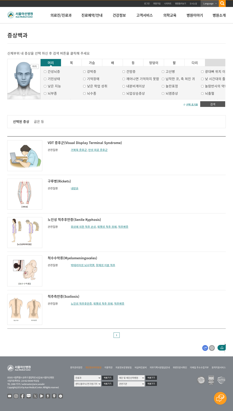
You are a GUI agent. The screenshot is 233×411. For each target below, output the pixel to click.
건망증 (131, 71)
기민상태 (54, 78)
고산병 (170, 71)
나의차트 (167, 3)
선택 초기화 (192, 104)
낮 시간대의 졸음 (216, 78)
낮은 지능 (54, 86)
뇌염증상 (172, 93)
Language (208, 3)
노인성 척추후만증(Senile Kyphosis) (74, 219)
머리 (51, 62)
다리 (195, 62)
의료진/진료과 (61, 15)
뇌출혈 (209, 93)
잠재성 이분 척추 (105, 265)
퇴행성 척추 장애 (107, 227)
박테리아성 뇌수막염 (82, 265)
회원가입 (157, 3)
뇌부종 (52, 93)
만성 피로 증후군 (98, 150)
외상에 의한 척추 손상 (83, 227)
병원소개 (219, 15)
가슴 (92, 62)
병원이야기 (195, 15)
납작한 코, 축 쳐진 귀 (180, 78)
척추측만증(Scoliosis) (63, 296)
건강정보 (119, 15)
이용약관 (108, 367)
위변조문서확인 (180, 367)
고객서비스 (144, 15)
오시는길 (193, 3)
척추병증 (123, 227)
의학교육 (169, 15)
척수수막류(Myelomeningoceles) (72, 257)
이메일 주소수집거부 (199, 367)
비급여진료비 (141, 367)
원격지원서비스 (219, 367)
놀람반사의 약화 (216, 86)
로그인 (147, 3)
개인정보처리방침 (93, 367)
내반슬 (74, 188)
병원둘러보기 (180, 3)
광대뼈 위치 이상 (216, 71)
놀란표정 (172, 86)
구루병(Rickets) (59, 181)
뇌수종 (91, 93)
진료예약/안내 (91, 15)
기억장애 (93, 78)
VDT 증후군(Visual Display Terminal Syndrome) (85, 142)
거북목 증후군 (79, 150)
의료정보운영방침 (124, 367)
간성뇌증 (54, 71)
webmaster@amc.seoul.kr (33, 384)
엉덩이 (153, 62)
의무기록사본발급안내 (160, 367)
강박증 (91, 71)
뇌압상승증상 (135, 93)
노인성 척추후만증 (81, 304)
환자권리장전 (76, 367)
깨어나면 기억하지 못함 (142, 78)
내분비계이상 (135, 86)
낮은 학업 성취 (97, 86)
